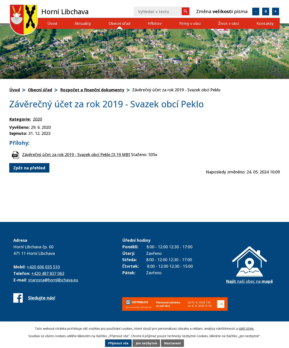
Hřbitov (155, 23)
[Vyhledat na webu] (162, 11)
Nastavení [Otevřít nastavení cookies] (172, 343)
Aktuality (83, 23)
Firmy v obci (190, 23)
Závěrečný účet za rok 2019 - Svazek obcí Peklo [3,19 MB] (76, 154)
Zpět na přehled (29, 168)
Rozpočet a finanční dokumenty (92, 89)
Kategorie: (20, 119)
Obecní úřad (119, 23)
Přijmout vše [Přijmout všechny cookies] (118, 343)
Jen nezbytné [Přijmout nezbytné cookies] (146, 343)
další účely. (246, 329)
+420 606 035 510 (43, 267)
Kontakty (265, 23)
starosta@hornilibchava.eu (53, 280)
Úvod (52, 23)
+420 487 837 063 (47, 273)
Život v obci (228, 23)
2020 (37, 119)
